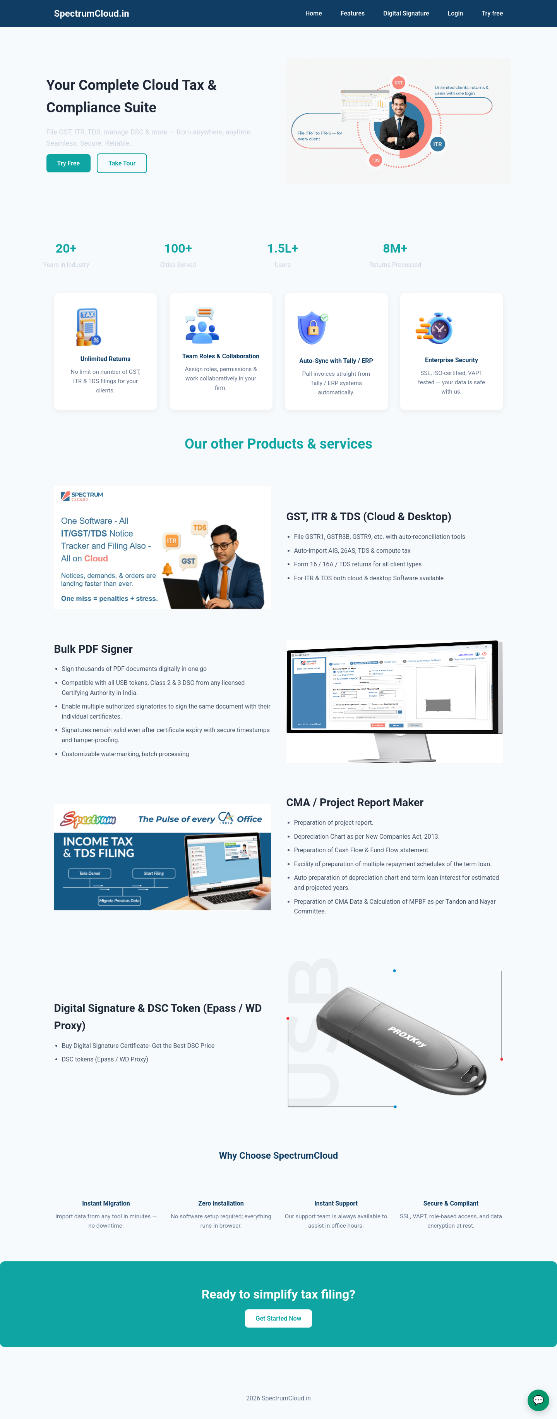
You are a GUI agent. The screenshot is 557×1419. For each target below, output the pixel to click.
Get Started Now (279, 1318)
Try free (492, 13)
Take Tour (121, 163)
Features (353, 13)
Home (313, 13)
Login (455, 13)
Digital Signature (406, 13)
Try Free (68, 163)
